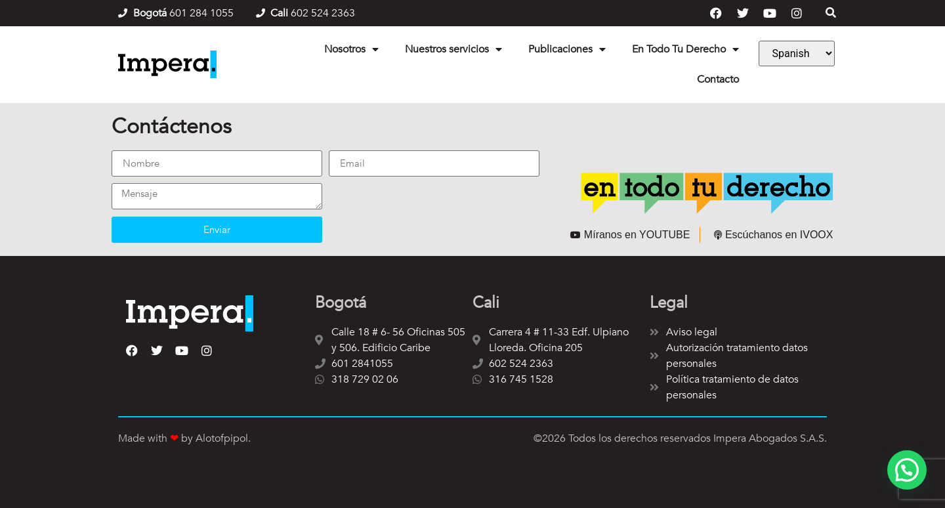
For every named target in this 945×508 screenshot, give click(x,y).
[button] (907, 470)
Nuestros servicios (453, 49)
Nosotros (351, 49)
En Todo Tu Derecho (685, 49)
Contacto (718, 79)
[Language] (797, 53)
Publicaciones (567, 49)
